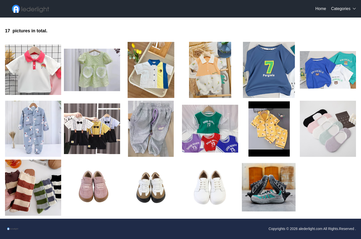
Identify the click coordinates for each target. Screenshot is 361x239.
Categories (340, 9)
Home (320, 9)
